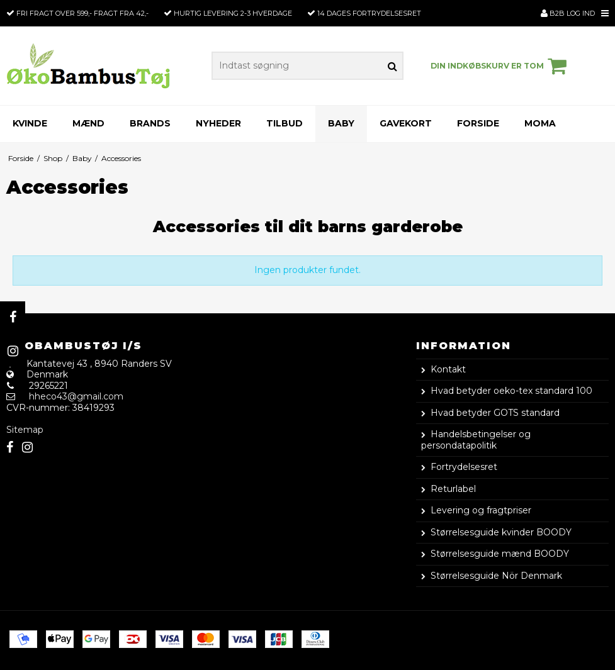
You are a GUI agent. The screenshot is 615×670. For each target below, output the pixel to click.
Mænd (88, 123)
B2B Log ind (568, 13)
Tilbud (284, 123)
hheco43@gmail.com (76, 396)
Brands (150, 123)
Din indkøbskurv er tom (500, 66)
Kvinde (30, 123)
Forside (478, 123)
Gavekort (406, 123)
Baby (341, 123)
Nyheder (218, 123)
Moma (540, 123)
